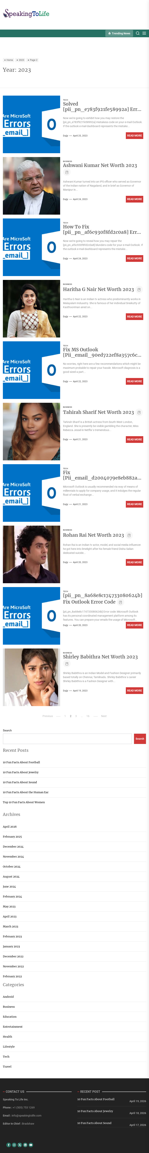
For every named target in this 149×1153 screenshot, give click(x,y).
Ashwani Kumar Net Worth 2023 (100, 165)
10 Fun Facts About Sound (20, 782)
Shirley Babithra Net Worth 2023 (100, 657)
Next (104, 716)
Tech (65, 100)
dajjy (65, 135)
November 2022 (13, 966)
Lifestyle (9, 1046)
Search (7, 730)
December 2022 (13, 956)
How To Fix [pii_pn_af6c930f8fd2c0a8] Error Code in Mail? (102, 233)
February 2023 (12, 936)
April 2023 (9, 916)
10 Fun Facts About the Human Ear (25, 792)
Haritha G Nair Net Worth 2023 (98, 289)
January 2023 (11, 946)
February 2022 (12, 976)
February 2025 (12, 836)
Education (9, 1016)
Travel (7, 1066)
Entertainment (13, 1026)
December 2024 (13, 846)
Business (67, 161)
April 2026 (10, 826)
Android (8, 996)
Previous (48, 716)
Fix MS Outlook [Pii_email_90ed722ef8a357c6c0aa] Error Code (103, 356)
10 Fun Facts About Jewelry (20, 772)
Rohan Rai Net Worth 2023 (93, 535)
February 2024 (12, 896)
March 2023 (10, 926)
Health (7, 1036)
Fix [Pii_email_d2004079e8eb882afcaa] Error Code (102, 479)
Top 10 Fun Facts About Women (24, 802)
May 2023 (9, 906)
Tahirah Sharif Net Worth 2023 (98, 412)
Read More (134, 135)
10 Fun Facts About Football (21, 762)
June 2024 (9, 886)
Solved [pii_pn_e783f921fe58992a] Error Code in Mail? (102, 110)
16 (87, 716)
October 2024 (11, 866)
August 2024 (11, 876)
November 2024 (13, 856)
